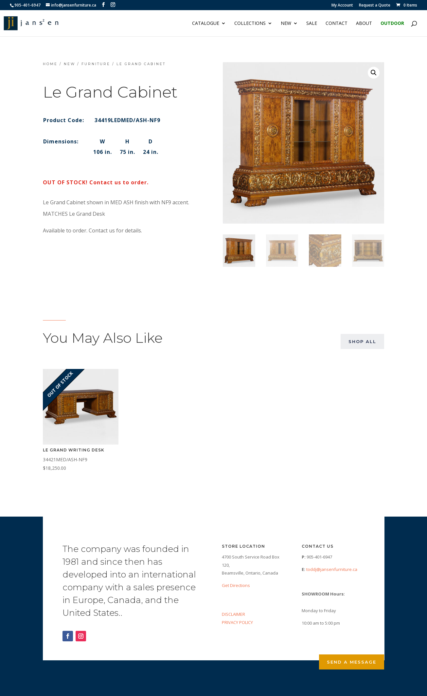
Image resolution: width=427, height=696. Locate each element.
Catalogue (205, 23)
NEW (286, 23)
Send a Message (351, 662)
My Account (342, 5)
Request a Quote (374, 5)
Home (50, 64)
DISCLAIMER (233, 614)
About (364, 23)
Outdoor (392, 23)
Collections (250, 23)
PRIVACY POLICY (237, 622)
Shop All (362, 341)
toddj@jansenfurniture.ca (331, 569)
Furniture (95, 64)
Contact (336, 23)
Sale (311, 23)
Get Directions (236, 585)
